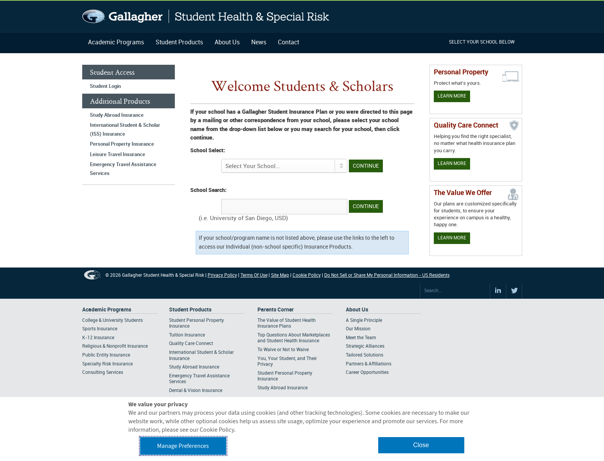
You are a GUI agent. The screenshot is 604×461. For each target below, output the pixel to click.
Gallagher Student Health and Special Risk (206, 16)
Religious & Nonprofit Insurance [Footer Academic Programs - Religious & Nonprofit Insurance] (115, 346)
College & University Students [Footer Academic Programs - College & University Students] (112, 320)
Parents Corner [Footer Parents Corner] (275, 310)
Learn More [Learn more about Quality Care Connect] (452, 163)
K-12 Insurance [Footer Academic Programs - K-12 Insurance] (98, 337)
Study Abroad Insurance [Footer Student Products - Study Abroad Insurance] (194, 367)
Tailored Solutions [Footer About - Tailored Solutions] (364, 355)
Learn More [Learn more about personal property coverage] (452, 96)
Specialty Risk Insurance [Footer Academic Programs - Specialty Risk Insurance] (107, 364)
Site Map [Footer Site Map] (280, 275)
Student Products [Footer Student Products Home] (190, 310)
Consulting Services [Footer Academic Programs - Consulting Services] (102, 372)
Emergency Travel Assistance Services (123, 169)
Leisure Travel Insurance (117, 154)
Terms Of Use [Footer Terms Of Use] (253, 275)
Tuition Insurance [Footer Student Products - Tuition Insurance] (187, 335)
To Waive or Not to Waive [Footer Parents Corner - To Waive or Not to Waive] (283, 349)
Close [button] (421, 445)
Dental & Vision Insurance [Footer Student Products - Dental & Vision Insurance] (195, 390)
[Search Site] (455, 291)
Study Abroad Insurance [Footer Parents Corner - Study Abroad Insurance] (282, 387)
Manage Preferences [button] (183, 446)
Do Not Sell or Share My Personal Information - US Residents (387, 275)
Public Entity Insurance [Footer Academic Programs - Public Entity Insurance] (106, 355)
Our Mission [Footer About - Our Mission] (358, 328)
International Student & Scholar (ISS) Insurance (125, 130)
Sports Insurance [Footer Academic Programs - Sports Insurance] (99, 328)
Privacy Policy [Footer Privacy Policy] (222, 275)
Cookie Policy (307, 275)
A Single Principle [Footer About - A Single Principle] (364, 320)
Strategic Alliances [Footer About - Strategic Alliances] (365, 346)
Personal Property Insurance (122, 144)
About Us (227, 42)
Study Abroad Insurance (117, 115)
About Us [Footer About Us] (357, 310)
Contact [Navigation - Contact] (288, 42)
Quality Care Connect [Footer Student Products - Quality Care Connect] (191, 343)
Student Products (179, 42)
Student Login (105, 86)
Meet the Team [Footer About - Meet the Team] (361, 337)
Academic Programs (116, 42)
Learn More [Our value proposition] (452, 238)
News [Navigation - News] (258, 42)
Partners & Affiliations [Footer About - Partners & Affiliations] (368, 364)
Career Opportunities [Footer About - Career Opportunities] (367, 372)
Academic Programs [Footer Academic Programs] (106, 310)
